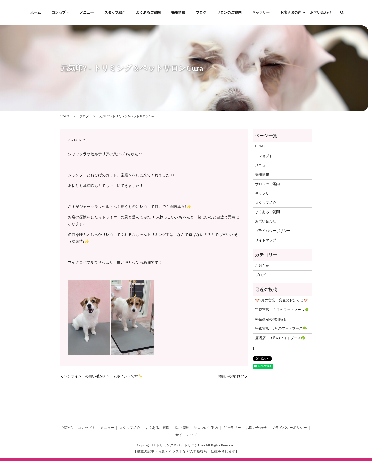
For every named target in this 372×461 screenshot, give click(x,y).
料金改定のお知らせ (271, 319)
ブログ (201, 12)
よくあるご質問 (148, 12)
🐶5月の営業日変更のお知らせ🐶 (281, 300)
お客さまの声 (290, 12)
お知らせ (262, 266)
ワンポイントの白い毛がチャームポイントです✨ (103, 376)
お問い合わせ (320, 12)
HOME (64, 116)
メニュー (87, 12)
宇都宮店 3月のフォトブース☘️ (281, 328)
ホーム (35, 12)
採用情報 (178, 12)
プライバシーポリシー (272, 231)
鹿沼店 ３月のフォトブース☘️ (280, 338)
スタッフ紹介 (114, 12)
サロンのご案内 (229, 12)
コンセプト (60, 12)
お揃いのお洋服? (231, 376)
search (342, 13)
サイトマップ (265, 240)
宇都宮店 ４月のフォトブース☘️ (282, 310)
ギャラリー (261, 12)
